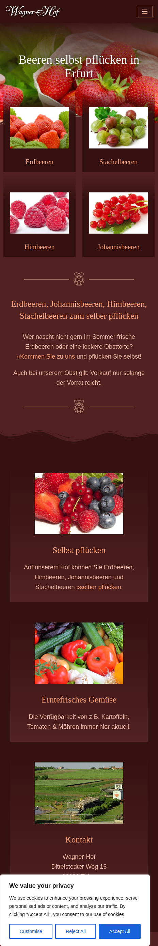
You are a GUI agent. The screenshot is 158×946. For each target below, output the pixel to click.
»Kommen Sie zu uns (46, 356)
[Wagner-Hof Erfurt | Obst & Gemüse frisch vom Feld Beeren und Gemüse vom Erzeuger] (33, 11)
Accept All (119, 931)
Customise (31, 931)
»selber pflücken (98, 587)
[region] (75, 910)
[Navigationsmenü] (145, 11)
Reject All (75, 931)
